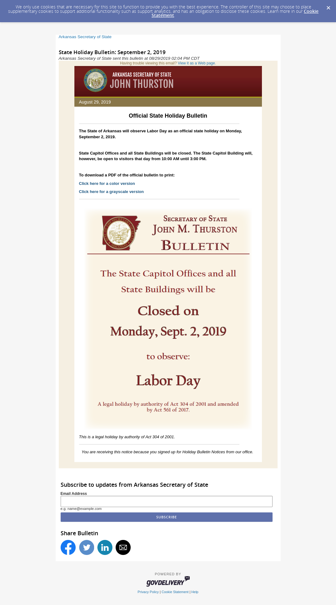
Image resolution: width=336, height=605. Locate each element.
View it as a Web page (196, 63)
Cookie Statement (175, 592)
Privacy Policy (148, 592)
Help (194, 592)
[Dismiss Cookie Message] (328, 6)
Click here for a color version (107, 183)
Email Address (74, 493)
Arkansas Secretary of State (85, 36)
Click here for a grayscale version (111, 191)
